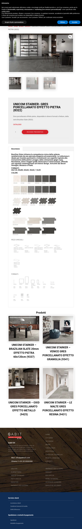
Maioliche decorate (53, 485)
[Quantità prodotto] (16, 132)
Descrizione (15, 149)
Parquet (48, 472)
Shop (16, 26)
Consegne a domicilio (54, 455)
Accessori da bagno (53, 482)
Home (10, 26)
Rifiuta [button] (62, 22)
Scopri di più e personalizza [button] (14, 22)
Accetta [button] (74, 22)
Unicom (27, 26)
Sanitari (14, 469)
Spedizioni (13, 520)
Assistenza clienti (15, 503)
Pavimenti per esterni (54, 469)
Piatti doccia (16, 479)
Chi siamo (49, 438)
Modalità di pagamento (16, 523)
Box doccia (49, 475)
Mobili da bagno (51, 479)
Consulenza (50, 448)
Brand (21, 26)
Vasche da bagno (17, 475)
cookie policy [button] (6, 11)
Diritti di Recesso (15, 509)
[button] (70, 36)
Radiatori (14, 482)
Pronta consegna (52, 458)
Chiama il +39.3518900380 (22, 461)
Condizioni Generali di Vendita (18, 506)
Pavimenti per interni (19, 485)
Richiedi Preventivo (35, 132)
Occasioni (49, 441)
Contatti (48, 461)
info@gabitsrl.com (23, 458)
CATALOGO (17, 124)
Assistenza (49, 451)
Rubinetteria (16, 472)
